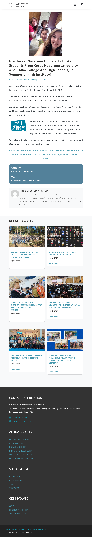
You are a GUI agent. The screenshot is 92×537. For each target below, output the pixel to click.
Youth (38, 180)
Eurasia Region (18, 447)
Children (14, 180)
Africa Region (17, 443)
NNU (20, 180)
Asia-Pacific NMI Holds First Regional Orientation (62, 253)
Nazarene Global (19, 439)
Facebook (15, 476)
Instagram (15, 480)
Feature (30, 171)
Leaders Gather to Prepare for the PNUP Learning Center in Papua (26, 358)
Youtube (14, 488)
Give (11, 506)
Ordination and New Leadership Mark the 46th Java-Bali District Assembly (64, 305)
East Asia (14, 171)
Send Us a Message (23, 421)
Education (23, 171)
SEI (34, 180)
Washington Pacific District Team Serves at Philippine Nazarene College (25, 254)
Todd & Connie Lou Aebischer (24, 79)
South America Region (22, 454)
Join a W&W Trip (18, 514)
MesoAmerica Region (21, 451)
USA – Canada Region (21, 458)
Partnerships (27, 180)
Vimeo (12, 484)
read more (15, 266)
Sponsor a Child (18, 510)
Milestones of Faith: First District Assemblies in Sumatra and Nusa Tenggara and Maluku (26, 306)
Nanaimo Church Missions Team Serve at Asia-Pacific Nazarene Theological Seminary (62, 359)
